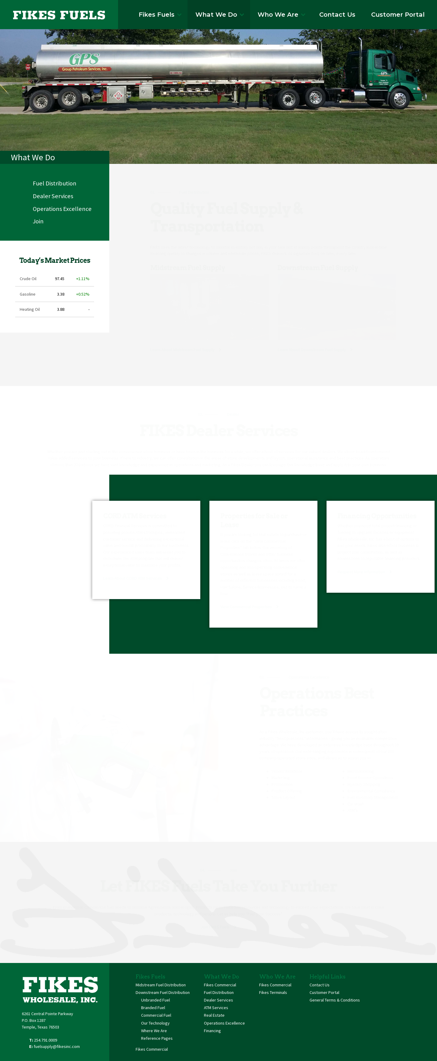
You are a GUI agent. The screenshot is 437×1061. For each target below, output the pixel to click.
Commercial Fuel (156, 1015)
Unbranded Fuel (155, 1000)
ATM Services (216, 1007)
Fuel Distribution (54, 183)
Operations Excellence (62, 209)
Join (38, 221)
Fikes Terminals (273, 992)
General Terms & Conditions (335, 1000)
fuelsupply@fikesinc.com (57, 1046)
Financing (212, 1031)
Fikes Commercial (152, 1049)
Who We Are (282, 14)
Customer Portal (398, 14)
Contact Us (337, 14)
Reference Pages (157, 1038)
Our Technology (155, 1023)
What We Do (219, 14)
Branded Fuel (153, 1007)
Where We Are (154, 1031)
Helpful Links (328, 976)
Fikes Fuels (160, 14)
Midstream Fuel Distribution (161, 985)
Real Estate (214, 1015)
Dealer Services (53, 196)
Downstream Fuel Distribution (163, 992)
